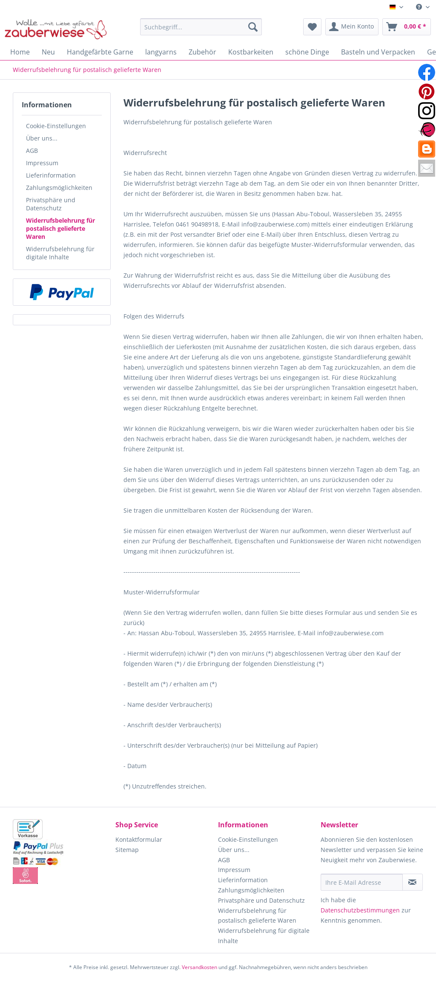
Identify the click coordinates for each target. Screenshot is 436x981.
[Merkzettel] (312, 26)
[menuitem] (423, 7)
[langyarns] (161, 52)
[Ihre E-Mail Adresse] (362, 882)
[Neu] (48, 52)
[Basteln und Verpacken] (378, 52)
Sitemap (127, 850)
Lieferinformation (51, 175)
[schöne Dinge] (307, 52)
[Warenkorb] (406, 26)
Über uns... (41, 138)
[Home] (20, 52)
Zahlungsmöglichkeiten (59, 188)
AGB (32, 150)
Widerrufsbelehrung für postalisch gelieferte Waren (60, 228)
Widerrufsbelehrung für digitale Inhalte (60, 253)
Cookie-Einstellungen (56, 126)
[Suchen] (253, 26)
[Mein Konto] (352, 26)
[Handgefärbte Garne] (100, 52)
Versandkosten (199, 967)
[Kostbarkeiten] (250, 52)
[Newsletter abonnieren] (412, 882)
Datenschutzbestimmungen (360, 910)
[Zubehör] (202, 52)
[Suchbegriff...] (201, 26)
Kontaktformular (138, 839)
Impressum (42, 163)
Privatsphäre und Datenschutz (50, 204)
